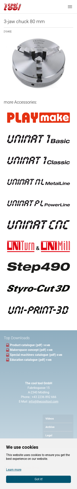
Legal (48, 435)
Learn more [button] (13, 469)
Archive (50, 427)
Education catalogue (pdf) (28, 360)
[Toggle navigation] (70, 6)
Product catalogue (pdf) (26, 345)
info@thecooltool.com (43, 401)
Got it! (39, 479)
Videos (49, 418)
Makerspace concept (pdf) (28, 350)
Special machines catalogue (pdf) (33, 355)
